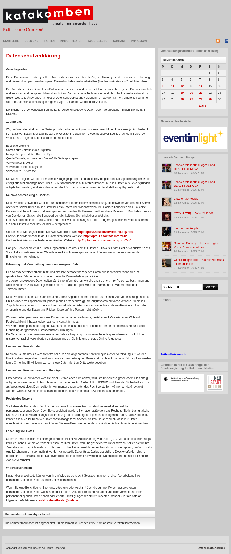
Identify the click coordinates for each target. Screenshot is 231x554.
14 (200, 86)
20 (191, 92)
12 (182, 86)
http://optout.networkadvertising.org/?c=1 (106, 232)
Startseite (11, 41)
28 (200, 99)
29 (210, 99)
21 (200, 92)
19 (182, 92)
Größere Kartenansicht (173, 354)
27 (191, 99)
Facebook (226, 41)
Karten (49, 41)
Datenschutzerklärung (33, 56)
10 (163, 86)
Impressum (139, 41)
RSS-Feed (218, 41)
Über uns (31, 41)
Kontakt (119, 41)
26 (182, 99)
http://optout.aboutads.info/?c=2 (105, 236)
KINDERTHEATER (71, 41)
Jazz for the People (186, 198)
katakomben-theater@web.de (58, 500)
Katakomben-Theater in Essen (50, 15)
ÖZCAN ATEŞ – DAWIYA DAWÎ (194, 213)
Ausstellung (97, 41)
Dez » (202, 106)
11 (172, 86)
